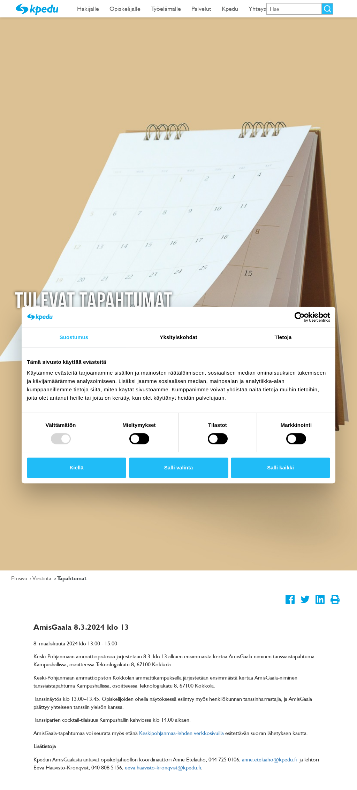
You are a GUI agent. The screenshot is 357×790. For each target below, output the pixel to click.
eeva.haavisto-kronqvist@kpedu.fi (163, 767)
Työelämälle (166, 8)
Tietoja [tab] (283, 337)
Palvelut (201, 8)
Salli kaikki (280, 467)
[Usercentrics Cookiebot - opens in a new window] (299, 317)
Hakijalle (88, 8)
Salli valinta (178, 467)
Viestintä (42, 578)
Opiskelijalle (124, 8)
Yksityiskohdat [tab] (178, 337)
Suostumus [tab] (74, 337)
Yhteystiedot (265, 8)
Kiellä (76, 467)
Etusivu (20, 578)
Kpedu (230, 8)
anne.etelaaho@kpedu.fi (269, 759)
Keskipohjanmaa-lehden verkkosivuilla (181, 732)
